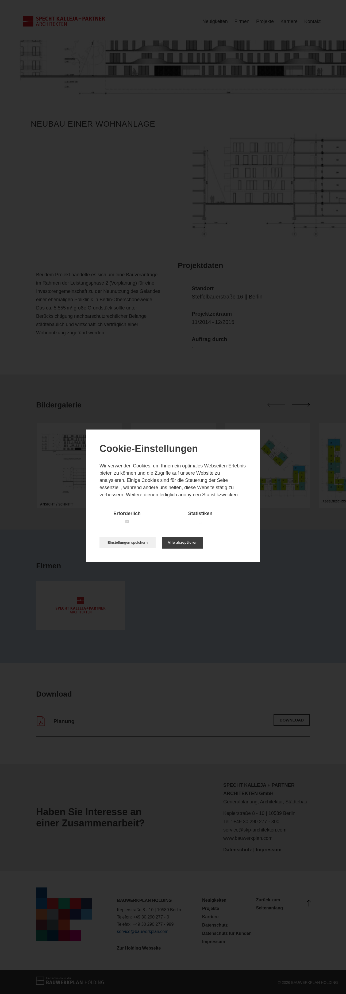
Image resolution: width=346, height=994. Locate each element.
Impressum (269, 849)
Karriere (289, 21)
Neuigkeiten (215, 21)
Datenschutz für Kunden (227, 933)
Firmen (241, 21)
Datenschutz (237, 849)
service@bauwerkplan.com (142, 931)
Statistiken (200, 513)
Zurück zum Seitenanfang (283, 904)
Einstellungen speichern (127, 542)
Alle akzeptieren (183, 542)
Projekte (265, 21)
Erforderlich (127, 513)
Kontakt (312, 21)
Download (292, 720)
